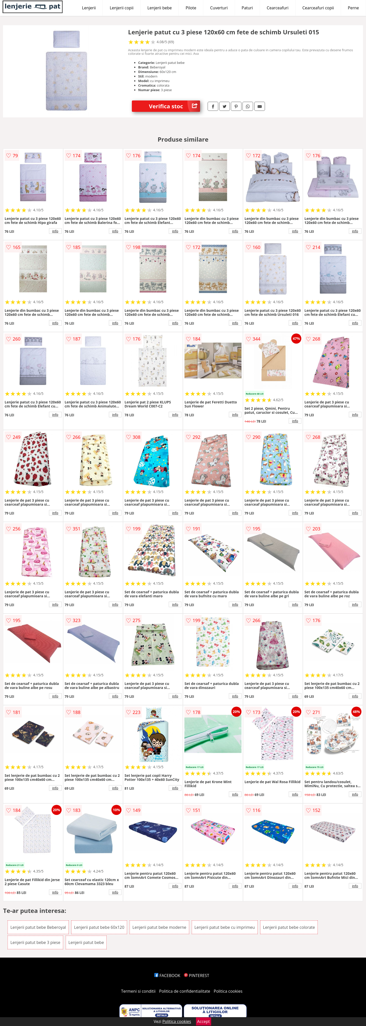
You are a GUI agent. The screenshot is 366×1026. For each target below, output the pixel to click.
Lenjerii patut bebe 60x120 (99, 927)
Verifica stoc (174, 106)
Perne (353, 8)
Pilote (191, 8)
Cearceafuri (277, 8)
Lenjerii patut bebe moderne (159, 927)
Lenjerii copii (121, 8)
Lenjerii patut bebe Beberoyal (38, 927)
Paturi (247, 8)
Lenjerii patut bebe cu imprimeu (224, 927)
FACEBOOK (167, 975)
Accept (203, 1021)
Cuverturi (219, 8)
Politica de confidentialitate (184, 991)
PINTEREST (196, 975)
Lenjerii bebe (159, 8)
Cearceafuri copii (318, 8)
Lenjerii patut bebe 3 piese (35, 942)
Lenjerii (89, 8)
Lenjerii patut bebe (86, 942)
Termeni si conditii (138, 991)
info (55, 231)
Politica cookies (228, 991)
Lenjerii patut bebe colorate (289, 927)
